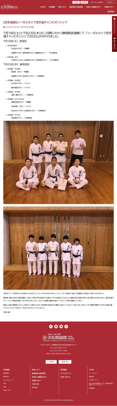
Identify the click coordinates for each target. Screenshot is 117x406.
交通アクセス (7, 390)
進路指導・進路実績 (76, 7)
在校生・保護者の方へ (93, 7)
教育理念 (6, 373)
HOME (43, 7)
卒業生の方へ (109, 7)
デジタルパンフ (65, 373)
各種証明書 (35, 384)
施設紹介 (92, 377)
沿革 (4, 383)
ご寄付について (94, 380)
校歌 (4, 387)
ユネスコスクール (8, 380)
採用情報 (111, 11)
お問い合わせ (65, 377)
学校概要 (52, 7)
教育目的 (6, 377)
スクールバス (93, 373)
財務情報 (92, 388)
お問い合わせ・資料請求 (97, 2)
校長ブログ (62, 7)
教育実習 (34, 387)
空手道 (25, 27)
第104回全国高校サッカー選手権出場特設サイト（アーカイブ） (101, 384)
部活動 (31, 27)
